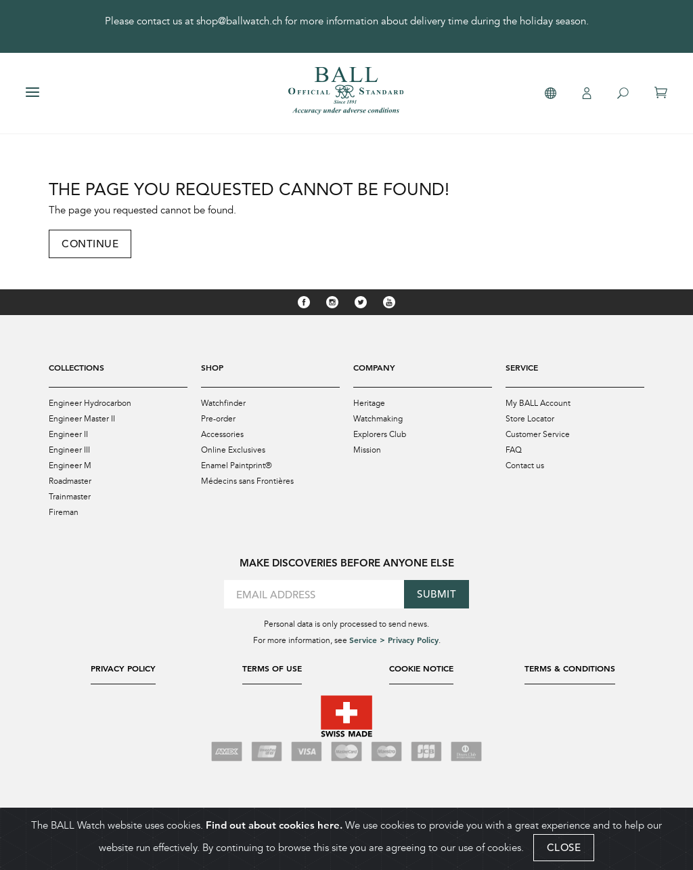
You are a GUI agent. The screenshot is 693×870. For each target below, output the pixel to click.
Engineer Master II (82, 418)
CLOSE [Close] (564, 847)
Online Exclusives (233, 449)
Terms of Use (272, 668)
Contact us (525, 465)
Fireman (64, 512)
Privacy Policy (123, 668)
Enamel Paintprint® (236, 465)
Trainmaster (70, 496)
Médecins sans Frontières (247, 481)
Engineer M (70, 465)
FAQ (514, 449)
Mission (367, 449)
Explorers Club (379, 434)
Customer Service (538, 434)
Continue (90, 243)
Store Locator (530, 418)
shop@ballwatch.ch (239, 21)
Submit (436, 593)
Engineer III (69, 449)
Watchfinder (223, 403)
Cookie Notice (421, 668)
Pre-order (218, 418)
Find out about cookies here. (274, 825)
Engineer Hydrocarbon (90, 403)
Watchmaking (378, 418)
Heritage (369, 403)
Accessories (222, 434)
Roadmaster (70, 481)
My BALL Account (538, 403)
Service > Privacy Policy (394, 639)
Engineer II (68, 434)
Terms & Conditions (569, 668)
